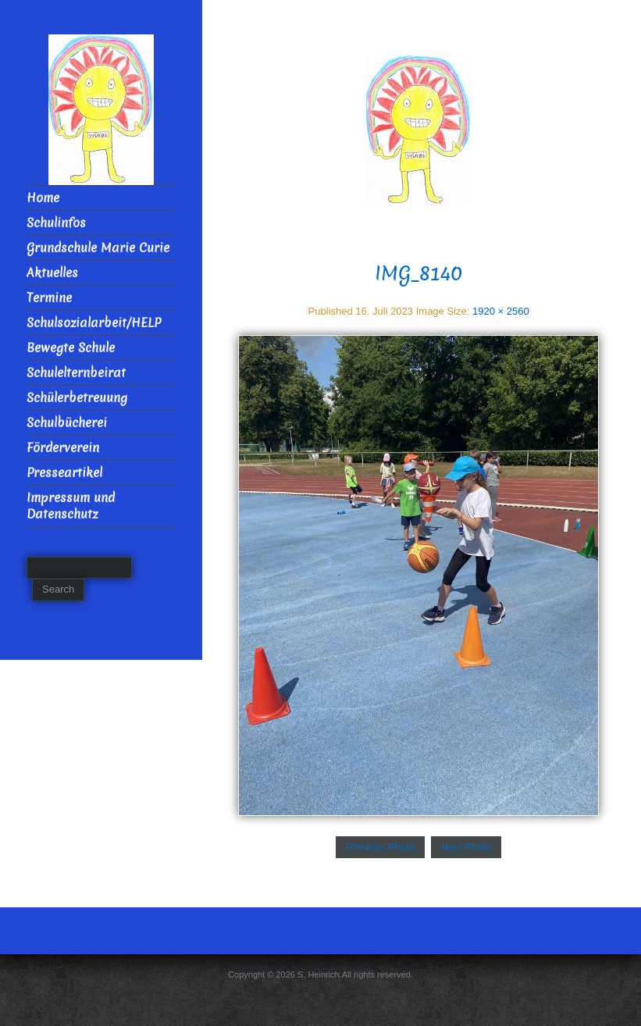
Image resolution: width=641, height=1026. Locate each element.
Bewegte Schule (71, 348)
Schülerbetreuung (77, 398)
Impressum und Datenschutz (71, 506)
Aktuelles (52, 273)
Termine (49, 298)
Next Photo (466, 847)
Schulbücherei (67, 423)
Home (43, 198)
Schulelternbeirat (76, 373)
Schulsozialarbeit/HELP (94, 323)
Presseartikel (64, 473)
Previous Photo (380, 847)
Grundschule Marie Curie (98, 248)
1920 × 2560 (500, 311)
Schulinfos (56, 223)
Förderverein (63, 448)
